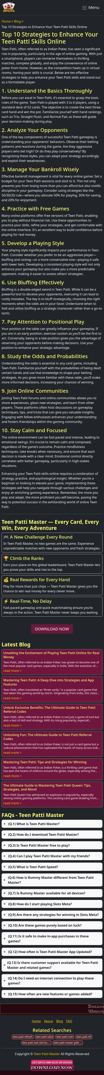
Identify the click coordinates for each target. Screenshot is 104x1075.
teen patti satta (44, 1036)
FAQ (69, 1021)
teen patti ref (84, 1036)
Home (6, 21)
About (48, 1021)
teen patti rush (64, 1036)
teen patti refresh (22, 1036)
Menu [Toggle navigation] (90, 8)
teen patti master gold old (68, 1042)
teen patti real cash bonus (36, 1042)
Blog (17, 21)
